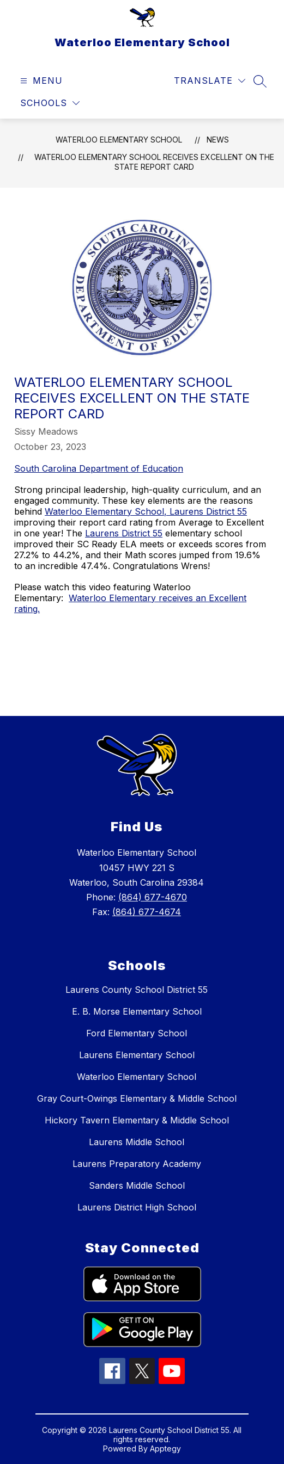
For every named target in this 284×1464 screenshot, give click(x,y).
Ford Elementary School (136, 1033)
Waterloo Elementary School (119, 139)
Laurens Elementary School (137, 1054)
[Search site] (260, 81)
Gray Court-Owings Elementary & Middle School (137, 1098)
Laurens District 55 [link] (123, 533)
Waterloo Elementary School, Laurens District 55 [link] (146, 511)
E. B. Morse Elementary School (137, 1011)
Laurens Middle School (136, 1141)
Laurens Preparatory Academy (136, 1163)
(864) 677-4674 (146, 911)
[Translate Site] (209, 81)
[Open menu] (40, 81)
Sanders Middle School (137, 1185)
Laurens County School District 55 (136, 989)
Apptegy (165, 1448)
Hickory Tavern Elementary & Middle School (137, 1120)
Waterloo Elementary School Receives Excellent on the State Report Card (154, 161)
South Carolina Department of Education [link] (98, 468)
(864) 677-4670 (152, 897)
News (218, 139)
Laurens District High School (136, 1207)
